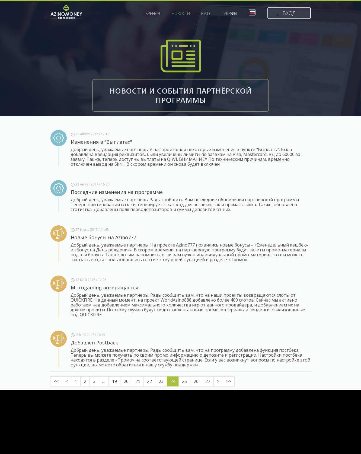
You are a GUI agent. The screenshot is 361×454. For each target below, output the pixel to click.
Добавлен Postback (94, 342)
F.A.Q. (206, 13)
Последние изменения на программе (117, 192)
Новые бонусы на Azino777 (103, 237)
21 (137, 381)
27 (207, 381)
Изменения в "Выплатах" (101, 142)
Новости (181, 13)
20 (126, 381)
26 (196, 381)
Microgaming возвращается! (105, 287)
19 (114, 381)
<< (56, 381)
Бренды (153, 13)
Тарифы (229, 13)
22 (149, 381)
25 (184, 381)
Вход (289, 13)
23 (161, 381)
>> (228, 381)
